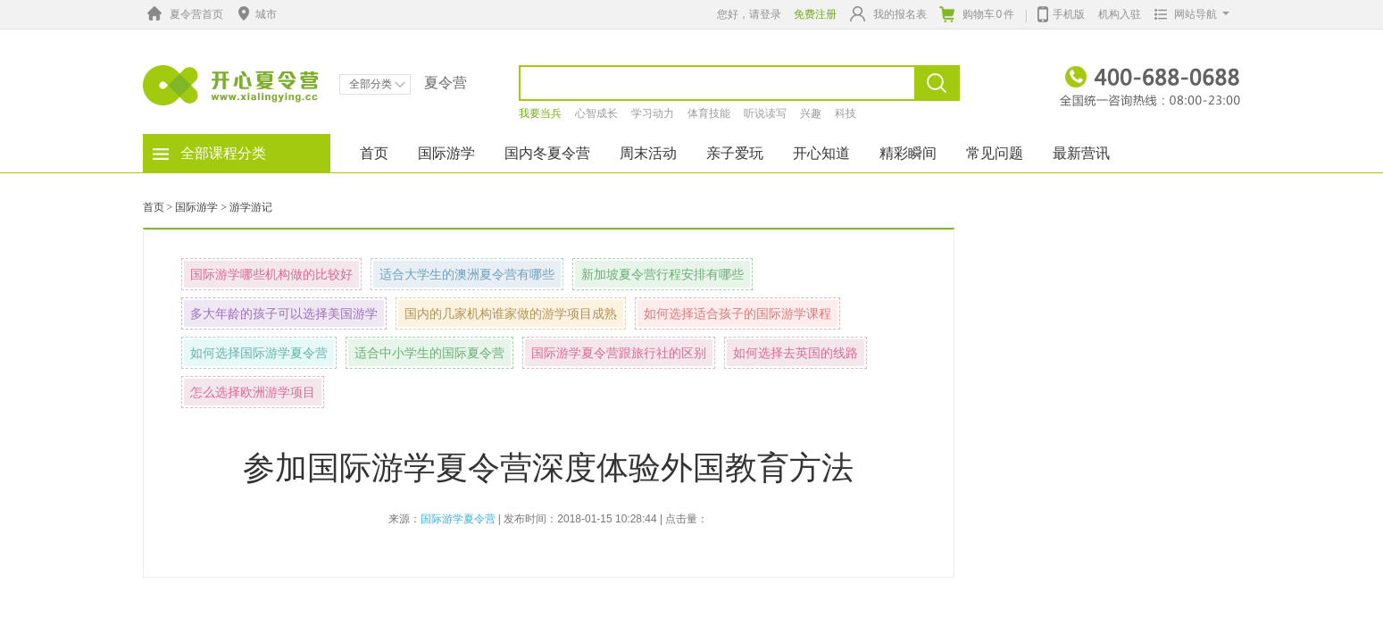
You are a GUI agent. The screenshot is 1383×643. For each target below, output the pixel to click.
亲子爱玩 (734, 153)
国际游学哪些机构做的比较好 (271, 274)
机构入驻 (1119, 14)
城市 (255, 14)
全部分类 (377, 84)
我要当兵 (540, 113)
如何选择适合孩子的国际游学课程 (737, 313)
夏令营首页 (183, 14)
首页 (374, 153)
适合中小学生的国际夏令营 (429, 353)
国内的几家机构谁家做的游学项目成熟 (510, 313)
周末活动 (648, 153)
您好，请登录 (749, 14)
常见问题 (994, 153)
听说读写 (765, 113)
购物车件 (977, 14)
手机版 (1061, 12)
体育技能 (708, 113)
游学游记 (250, 207)
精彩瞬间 (908, 153)
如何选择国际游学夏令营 (259, 353)
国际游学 (446, 153)
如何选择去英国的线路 (795, 353)
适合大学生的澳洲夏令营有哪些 (466, 274)
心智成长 (596, 113)
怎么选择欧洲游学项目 (252, 392)
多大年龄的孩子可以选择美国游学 (284, 313)
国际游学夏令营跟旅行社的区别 (618, 353)
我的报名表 (888, 13)
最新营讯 (1081, 153)
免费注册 (815, 14)
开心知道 (821, 153)
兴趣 (810, 113)
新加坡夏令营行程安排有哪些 (662, 274)
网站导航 (1187, 14)
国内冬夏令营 (547, 153)
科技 (845, 113)
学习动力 (652, 113)
